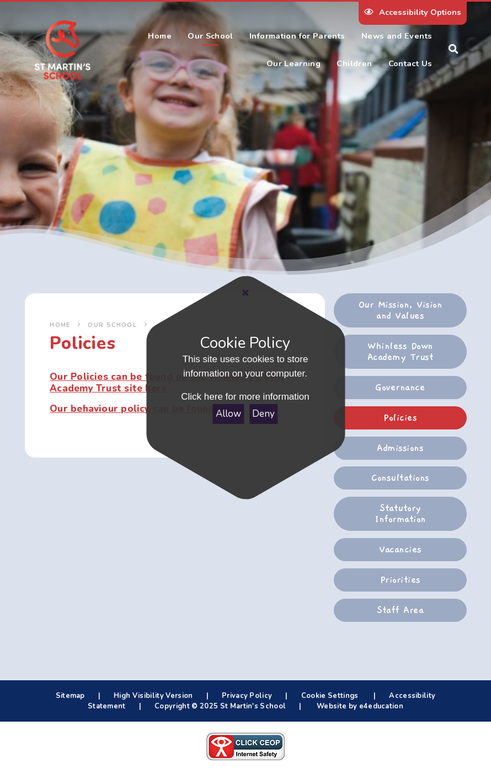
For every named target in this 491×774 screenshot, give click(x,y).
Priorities (400, 579)
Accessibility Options (412, 12)
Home (60, 325)
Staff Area (400, 610)
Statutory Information (400, 514)
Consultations (400, 477)
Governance (400, 387)
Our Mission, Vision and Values (400, 310)
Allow (228, 413)
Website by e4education (359, 706)
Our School (112, 325)
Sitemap (70, 696)
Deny (264, 413)
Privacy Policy (247, 696)
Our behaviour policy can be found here (144, 408)
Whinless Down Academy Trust (400, 352)
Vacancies (400, 549)
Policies (400, 417)
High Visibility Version (153, 696)
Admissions (400, 448)
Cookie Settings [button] (330, 696)
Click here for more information (245, 397)
